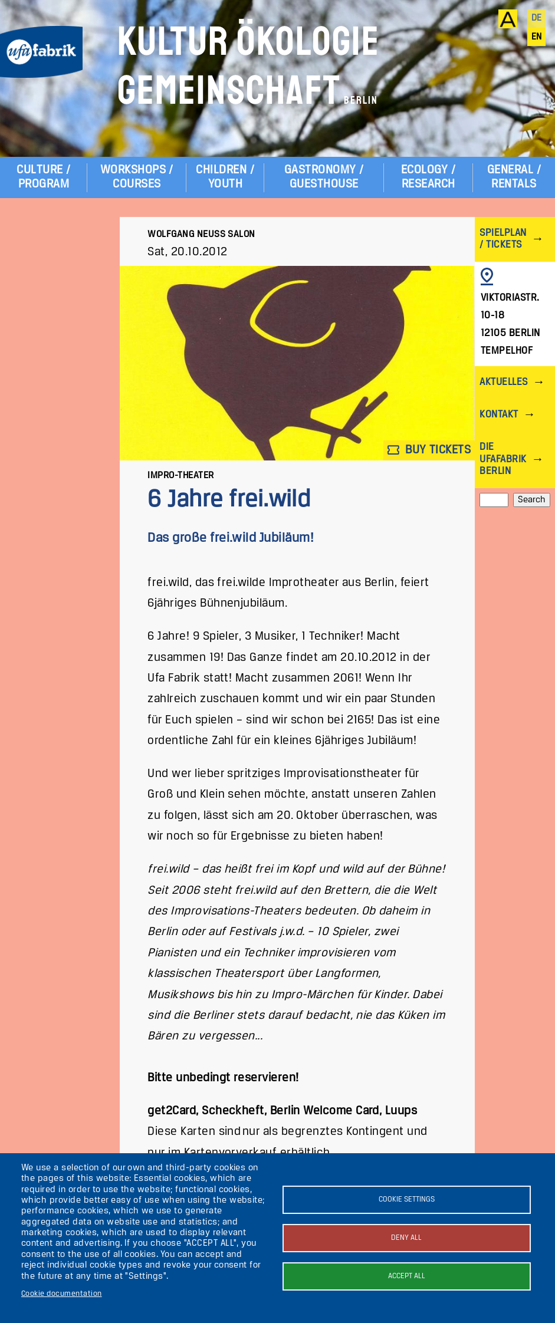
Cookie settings (407, 1199)
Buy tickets (429, 450)
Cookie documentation (61, 1294)
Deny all (406, 1238)
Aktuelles (503, 382)
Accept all (406, 1276)
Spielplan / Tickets (503, 239)
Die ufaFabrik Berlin (503, 459)
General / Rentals (514, 177)
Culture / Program (43, 177)
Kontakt (499, 415)
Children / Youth (225, 177)
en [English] (536, 37)
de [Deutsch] (536, 18)
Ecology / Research (428, 177)
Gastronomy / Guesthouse (324, 177)
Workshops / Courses (136, 177)
